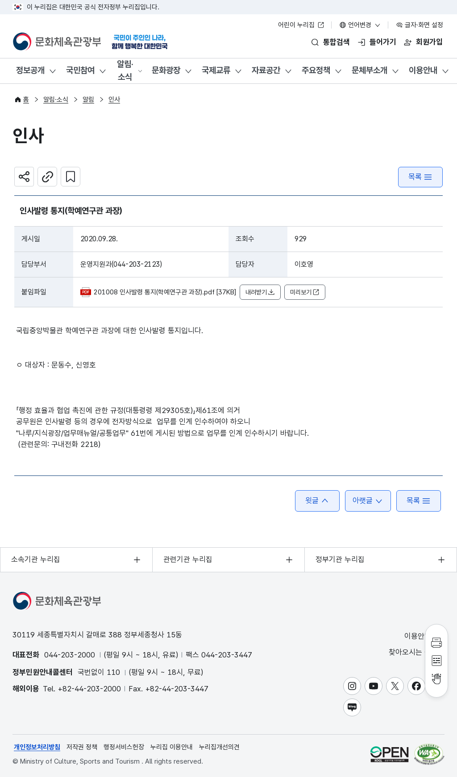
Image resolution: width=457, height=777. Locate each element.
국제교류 (216, 70)
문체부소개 (369, 70)
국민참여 (80, 70)
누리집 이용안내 (171, 747)
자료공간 (266, 70)
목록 (420, 177)
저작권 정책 (81, 747)
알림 (88, 99)
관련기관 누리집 (187, 559)
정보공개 (30, 70)
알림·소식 (125, 70)
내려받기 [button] (260, 292)
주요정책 (316, 70)
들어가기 (383, 41)
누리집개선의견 (219, 747)
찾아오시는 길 (416, 652)
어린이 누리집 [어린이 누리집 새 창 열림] (301, 25)
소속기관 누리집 (35, 559)
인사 (114, 99)
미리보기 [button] (305, 292)
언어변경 (360, 25)
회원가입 (429, 41)
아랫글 (368, 500)
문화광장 (166, 70)
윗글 (317, 500)
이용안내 (423, 70)
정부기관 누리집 (340, 559)
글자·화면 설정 (419, 25)
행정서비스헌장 (124, 747)
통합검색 (336, 41)
